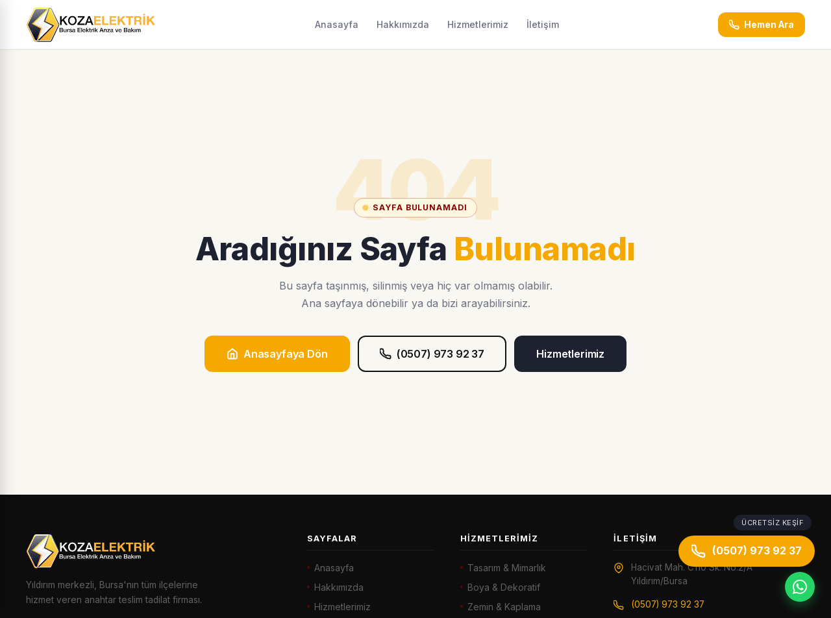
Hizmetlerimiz (477, 24)
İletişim (543, 24)
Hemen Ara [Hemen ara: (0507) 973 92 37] (761, 24)
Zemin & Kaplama (504, 606)
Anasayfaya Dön (277, 353)
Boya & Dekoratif (503, 587)
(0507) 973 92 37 (432, 353)
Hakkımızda (403, 24)
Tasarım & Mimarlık (506, 567)
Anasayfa (336, 24)
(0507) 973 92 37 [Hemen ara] (746, 551)
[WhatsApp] (800, 587)
